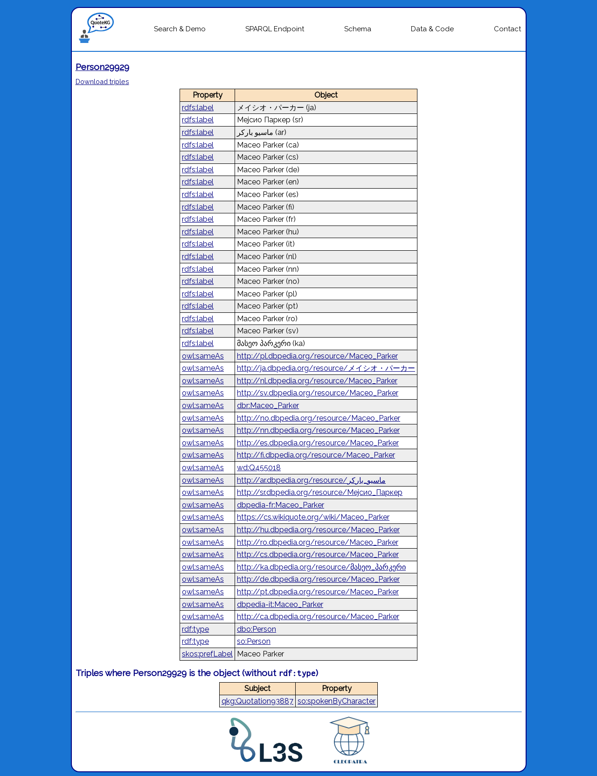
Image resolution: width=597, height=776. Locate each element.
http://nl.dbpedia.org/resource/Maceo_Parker (317, 380)
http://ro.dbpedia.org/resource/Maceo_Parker (317, 542)
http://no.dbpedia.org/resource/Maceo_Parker (318, 418)
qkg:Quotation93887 (257, 701)
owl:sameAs (203, 356)
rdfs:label (198, 107)
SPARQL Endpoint (274, 29)
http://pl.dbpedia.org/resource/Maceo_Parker (317, 356)
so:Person (254, 641)
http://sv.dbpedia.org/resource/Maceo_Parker (317, 392)
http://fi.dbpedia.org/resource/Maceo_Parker (316, 455)
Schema (357, 29)
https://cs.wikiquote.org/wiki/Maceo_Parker (313, 517)
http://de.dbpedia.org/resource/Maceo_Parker (318, 579)
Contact (507, 29)
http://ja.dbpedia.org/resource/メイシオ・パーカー (326, 368)
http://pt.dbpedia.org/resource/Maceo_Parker (318, 591)
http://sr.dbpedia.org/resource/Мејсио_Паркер (320, 492)
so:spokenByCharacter (336, 701)
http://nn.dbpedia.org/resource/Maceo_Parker (318, 430)
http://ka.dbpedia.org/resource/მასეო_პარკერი (321, 567)
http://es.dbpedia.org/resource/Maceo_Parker (318, 442)
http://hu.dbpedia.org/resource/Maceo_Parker (318, 529)
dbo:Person (256, 629)
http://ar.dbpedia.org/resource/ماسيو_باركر (311, 480)
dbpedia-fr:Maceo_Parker (280, 505)
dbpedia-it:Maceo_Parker (280, 604)
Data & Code (432, 29)
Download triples (102, 81)
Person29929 (102, 67)
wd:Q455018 (259, 467)
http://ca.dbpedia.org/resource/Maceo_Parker (318, 616)
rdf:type (195, 629)
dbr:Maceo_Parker (268, 405)
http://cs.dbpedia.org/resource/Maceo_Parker (318, 554)
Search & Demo (180, 29)
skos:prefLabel (207, 653)
